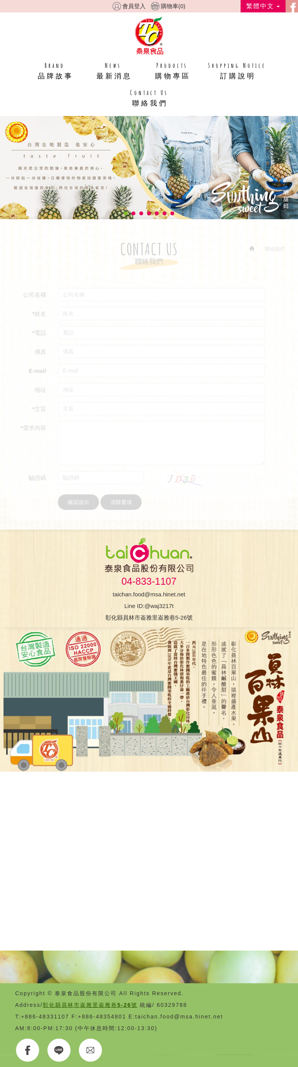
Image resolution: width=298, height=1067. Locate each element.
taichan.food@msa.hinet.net (149, 594)
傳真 (40, 351)
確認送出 (78, 502)
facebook (292, 6)
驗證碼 (37, 478)
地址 (40, 389)
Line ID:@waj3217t (149, 606)
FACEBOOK (27, 1050)
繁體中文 (263, 6)
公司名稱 (34, 294)
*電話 (39, 332)
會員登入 (134, 6)
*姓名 (39, 313)
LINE (59, 1050)
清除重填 (121, 502)
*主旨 (39, 408)
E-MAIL (90, 1050)
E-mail (37, 370)
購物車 (173, 6)
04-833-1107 (149, 581)
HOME (149, 35)
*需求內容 (33, 427)
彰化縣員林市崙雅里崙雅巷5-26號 (148, 617)
